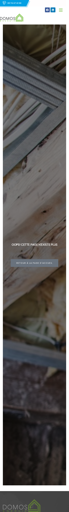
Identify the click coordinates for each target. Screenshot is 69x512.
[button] (60, 10)
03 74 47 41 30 (14, 3)
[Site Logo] (11, 18)
